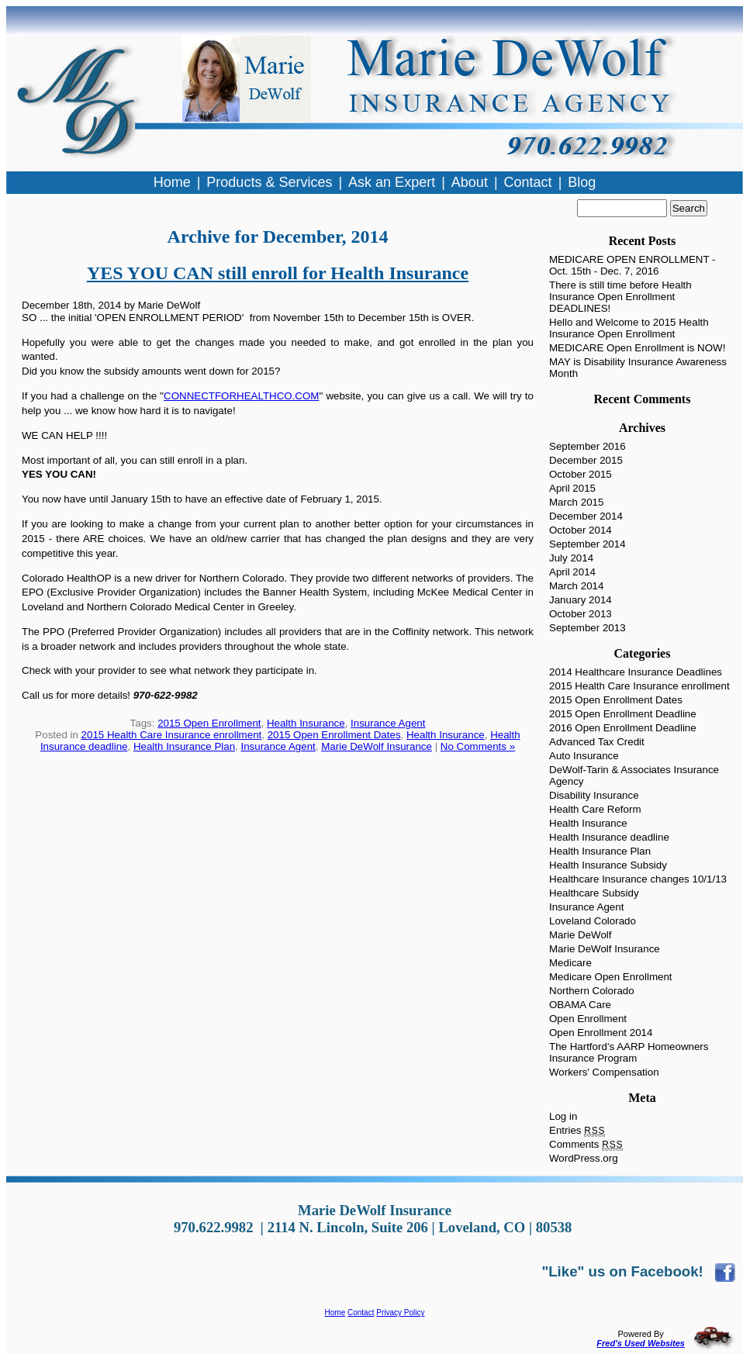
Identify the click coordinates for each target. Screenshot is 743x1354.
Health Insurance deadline (609, 837)
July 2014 (571, 558)
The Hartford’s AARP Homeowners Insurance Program (628, 1052)
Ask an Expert (391, 182)
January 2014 (580, 600)
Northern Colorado (591, 991)
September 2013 (587, 628)
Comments (586, 1144)
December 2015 (586, 460)
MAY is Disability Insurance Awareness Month (638, 367)
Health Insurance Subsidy (608, 865)
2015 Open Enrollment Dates (334, 735)
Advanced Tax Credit (597, 742)
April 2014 (572, 572)
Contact (360, 1312)
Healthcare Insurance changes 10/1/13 (638, 879)
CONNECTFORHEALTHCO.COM (241, 396)
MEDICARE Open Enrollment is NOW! (637, 348)
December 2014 (586, 516)
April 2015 (572, 488)
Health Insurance (306, 723)
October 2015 (580, 474)
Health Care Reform (595, 809)
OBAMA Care (580, 1004)
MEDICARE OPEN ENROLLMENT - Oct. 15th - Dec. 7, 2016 (632, 265)
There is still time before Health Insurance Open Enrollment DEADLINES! (620, 296)
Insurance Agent (388, 723)
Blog (582, 182)
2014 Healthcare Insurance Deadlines (635, 672)
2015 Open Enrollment (209, 723)
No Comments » (478, 746)
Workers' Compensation (604, 1072)
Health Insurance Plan (184, 746)
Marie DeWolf (580, 935)
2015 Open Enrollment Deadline (622, 714)
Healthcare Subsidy (594, 893)
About (469, 182)
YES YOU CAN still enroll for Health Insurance (277, 273)
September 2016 (587, 446)
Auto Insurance (584, 756)
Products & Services (269, 182)
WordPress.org (583, 1158)
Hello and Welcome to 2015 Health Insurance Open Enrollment (629, 328)
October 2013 (580, 614)
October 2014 (580, 530)
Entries (577, 1130)
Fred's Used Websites (640, 1343)
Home (335, 1312)
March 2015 (576, 502)
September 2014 (587, 544)
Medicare (570, 963)
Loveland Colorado (592, 921)
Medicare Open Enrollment (610, 977)
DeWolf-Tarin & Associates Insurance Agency (634, 775)
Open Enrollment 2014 (600, 1032)
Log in (563, 1116)
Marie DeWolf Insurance (376, 746)
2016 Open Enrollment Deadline (622, 728)
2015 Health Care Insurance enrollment (171, 735)
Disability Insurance (594, 795)
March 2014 (576, 586)
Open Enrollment (588, 1018)
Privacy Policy (400, 1312)
